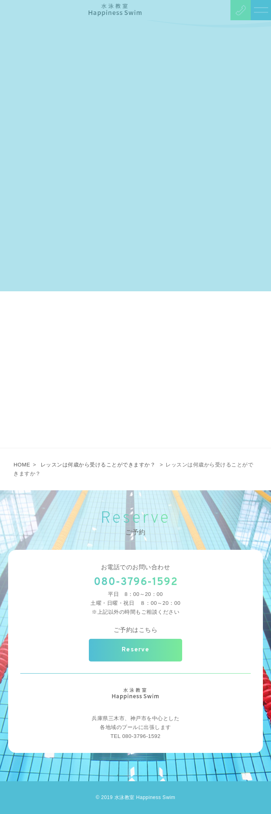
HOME (21, 465)
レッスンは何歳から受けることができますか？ (98, 465)
